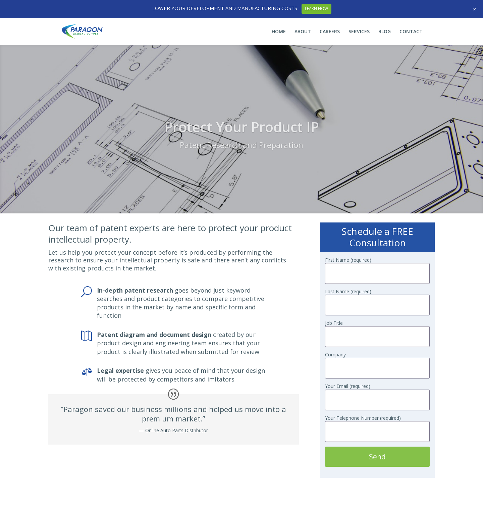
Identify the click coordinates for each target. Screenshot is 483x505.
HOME (279, 32)
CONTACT (411, 32)
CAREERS (330, 32)
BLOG (384, 32)
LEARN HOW (316, 8)
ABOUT (302, 32)
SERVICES (359, 32)
